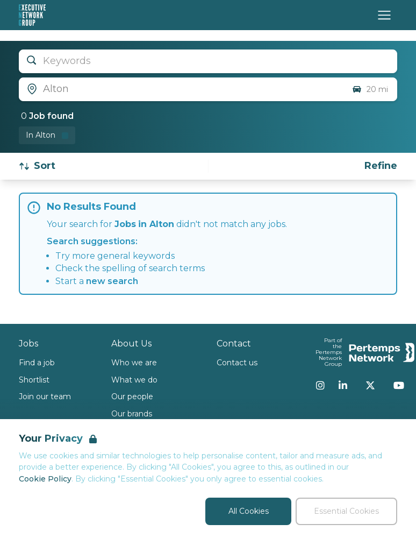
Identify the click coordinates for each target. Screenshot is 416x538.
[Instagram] (320, 385)
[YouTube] (399, 385)
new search (112, 281)
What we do (134, 380)
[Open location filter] (181, 89)
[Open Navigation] (384, 15)
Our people (132, 396)
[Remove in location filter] (47, 135)
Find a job (37, 362)
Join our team (45, 396)
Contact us (237, 362)
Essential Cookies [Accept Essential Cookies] (346, 511)
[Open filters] (380, 166)
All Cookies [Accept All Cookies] (248, 511)
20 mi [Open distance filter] (370, 89)
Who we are (134, 362)
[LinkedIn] (343, 385)
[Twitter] (370, 385)
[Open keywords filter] (208, 61)
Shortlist (34, 380)
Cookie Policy (45, 479)
